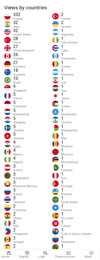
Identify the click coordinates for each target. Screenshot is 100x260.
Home (6, 255)
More (89, 255)
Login (43, 255)
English (24, 255)
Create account (65, 255)
